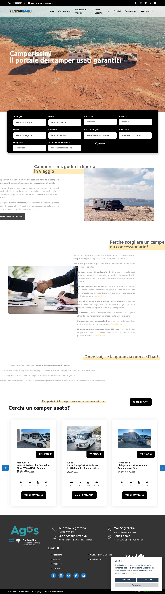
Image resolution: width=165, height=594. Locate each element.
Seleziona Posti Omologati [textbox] (98, 135)
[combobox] (30, 122)
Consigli (117, 11)
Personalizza (136, 585)
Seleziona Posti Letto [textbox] (131, 135)
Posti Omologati (91, 129)
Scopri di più (68, 324)
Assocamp (146, 11)
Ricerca (100, 143)
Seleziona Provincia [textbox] (60, 135)
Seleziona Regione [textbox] (24, 135)
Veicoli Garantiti (102, 11)
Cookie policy (130, 573)
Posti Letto (124, 129)
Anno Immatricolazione (59, 142)
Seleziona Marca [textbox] (58, 122)
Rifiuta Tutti (147, 579)
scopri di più (51, 296)
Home (51, 11)
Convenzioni (130, 11)
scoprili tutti (140, 402)
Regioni (16, 129)
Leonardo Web (150, 591)
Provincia (52, 129)
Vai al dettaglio (33, 495)
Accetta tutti (125, 579)
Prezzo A (123, 116)
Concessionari (64, 11)
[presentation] (5, 468)
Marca (51, 116)
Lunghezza (18, 142)
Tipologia (17, 116)
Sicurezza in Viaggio (81, 11)
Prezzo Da (88, 116)
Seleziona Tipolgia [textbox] (24, 122)
